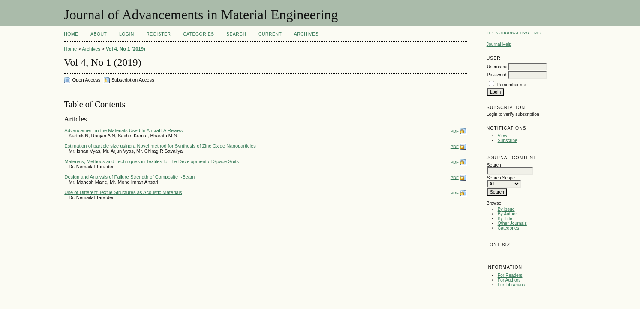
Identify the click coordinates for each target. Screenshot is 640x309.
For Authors (509, 280)
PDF (455, 131)
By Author (507, 214)
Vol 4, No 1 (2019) (125, 49)
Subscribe (507, 140)
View (502, 135)
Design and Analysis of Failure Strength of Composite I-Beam (129, 176)
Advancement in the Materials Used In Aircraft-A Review (123, 130)
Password (497, 75)
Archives (306, 34)
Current (270, 34)
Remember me (511, 84)
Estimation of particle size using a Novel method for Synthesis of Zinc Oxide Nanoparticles (159, 145)
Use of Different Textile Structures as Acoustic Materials (123, 192)
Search (236, 34)
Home (71, 34)
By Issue (506, 209)
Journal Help (499, 44)
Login (126, 34)
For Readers (510, 275)
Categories (508, 228)
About (98, 34)
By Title (505, 218)
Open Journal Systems (514, 32)
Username (497, 66)
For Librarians (511, 284)
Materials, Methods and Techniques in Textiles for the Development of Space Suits (151, 161)
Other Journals (512, 223)
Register (158, 34)
